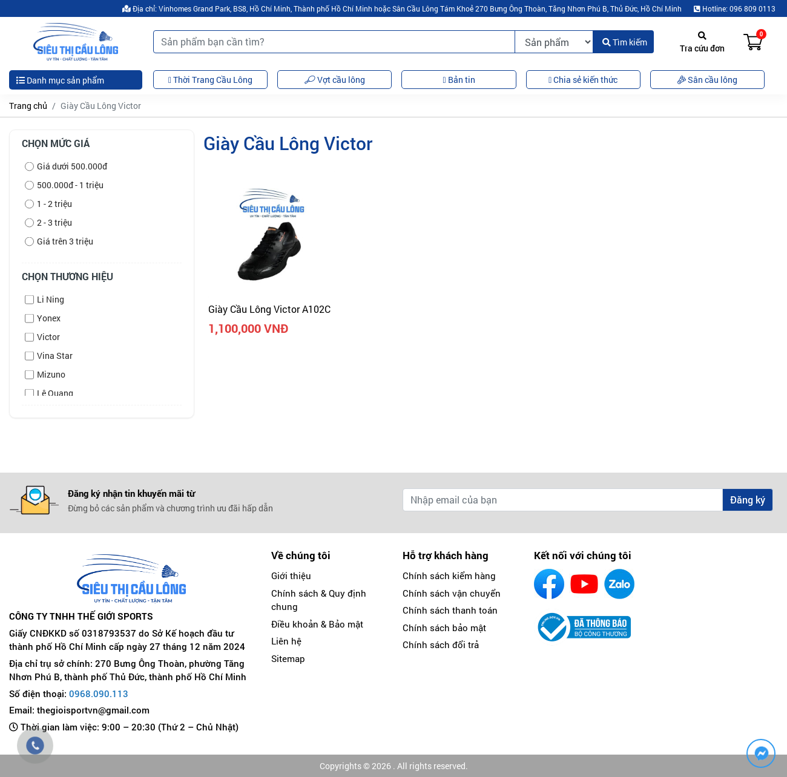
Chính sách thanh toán (450, 610)
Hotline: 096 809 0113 (734, 8)
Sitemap (288, 658)
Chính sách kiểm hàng (449, 575)
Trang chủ (28, 105)
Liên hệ (286, 641)
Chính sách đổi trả (441, 644)
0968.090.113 (98, 693)
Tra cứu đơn (702, 42)
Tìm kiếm (624, 42)
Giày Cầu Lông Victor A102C (269, 309)
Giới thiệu (291, 575)
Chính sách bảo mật (444, 627)
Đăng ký (747, 499)
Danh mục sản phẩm (60, 80)
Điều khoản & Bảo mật (317, 624)
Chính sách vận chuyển (452, 593)
